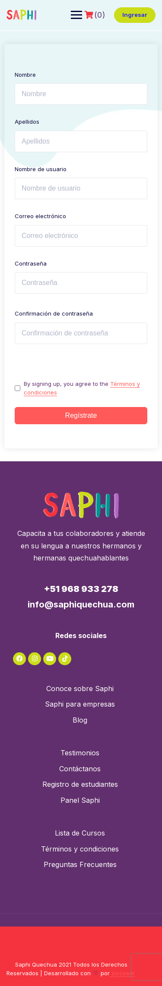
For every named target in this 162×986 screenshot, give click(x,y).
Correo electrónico (40, 216)
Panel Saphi (80, 800)
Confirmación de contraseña (54, 313)
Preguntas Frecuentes (80, 864)
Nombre (25, 74)
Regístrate (81, 415)
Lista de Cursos (80, 833)
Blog (80, 720)
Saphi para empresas (80, 704)
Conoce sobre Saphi (80, 688)
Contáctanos (80, 768)
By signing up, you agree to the (82, 388)
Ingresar (134, 14)
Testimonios (79, 752)
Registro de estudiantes (80, 784)
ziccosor (122, 973)
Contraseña (31, 263)
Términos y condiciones (80, 849)
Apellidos (27, 121)
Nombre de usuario (41, 169)
